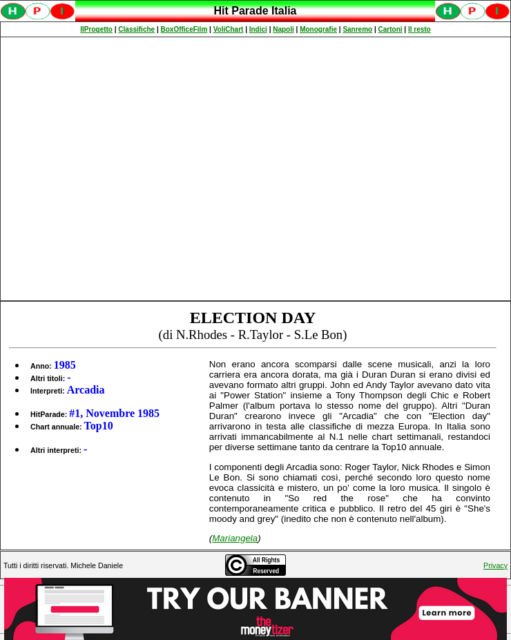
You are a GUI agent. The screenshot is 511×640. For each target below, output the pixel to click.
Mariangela (235, 538)
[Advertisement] (129, 168)
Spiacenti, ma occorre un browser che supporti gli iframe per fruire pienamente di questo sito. (255, 18)
